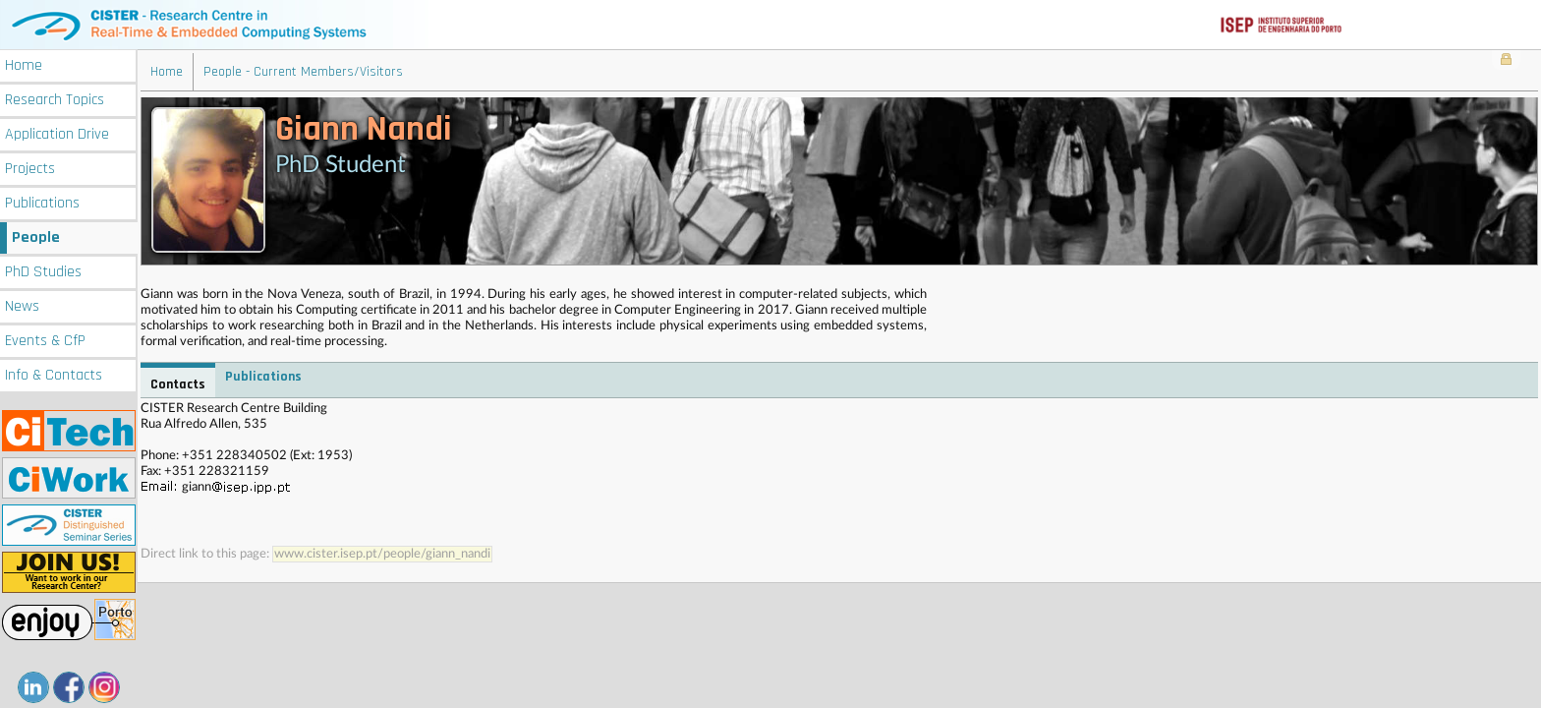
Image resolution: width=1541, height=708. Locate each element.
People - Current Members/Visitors (303, 72)
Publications (42, 203)
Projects (30, 168)
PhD (43, 272)
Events (45, 340)
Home (23, 65)
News (22, 306)
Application (57, 134)
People (36, 237)
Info (53, 375)
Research (54, 99)
